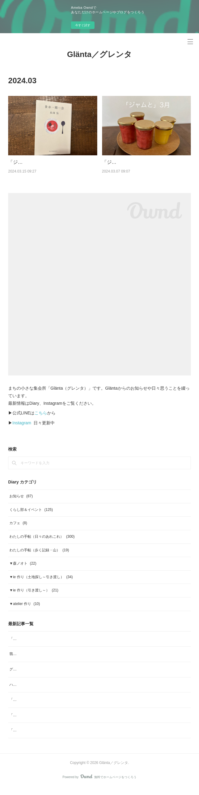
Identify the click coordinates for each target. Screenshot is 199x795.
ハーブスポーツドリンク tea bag (35, 692)
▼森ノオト (22, 571)
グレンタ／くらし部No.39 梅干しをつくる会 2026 (50, 677)
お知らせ (21, 504)
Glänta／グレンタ (99, 54)
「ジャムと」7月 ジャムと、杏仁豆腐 (41, 646)
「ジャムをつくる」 (30, 162)
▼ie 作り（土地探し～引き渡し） (41, 584)
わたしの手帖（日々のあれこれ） (42, 544)
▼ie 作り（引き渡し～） (33, 598)
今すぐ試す (82, 25)
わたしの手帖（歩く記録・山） (39, 558)
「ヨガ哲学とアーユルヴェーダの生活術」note (47, 723)
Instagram (21, 430)
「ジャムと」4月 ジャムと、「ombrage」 (44, 707)
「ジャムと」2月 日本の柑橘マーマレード (44, 738)
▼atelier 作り (24, 612)
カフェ (18, 531)
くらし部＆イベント (31, 517)
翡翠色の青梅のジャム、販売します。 (40, 662)
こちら (40, 420)
